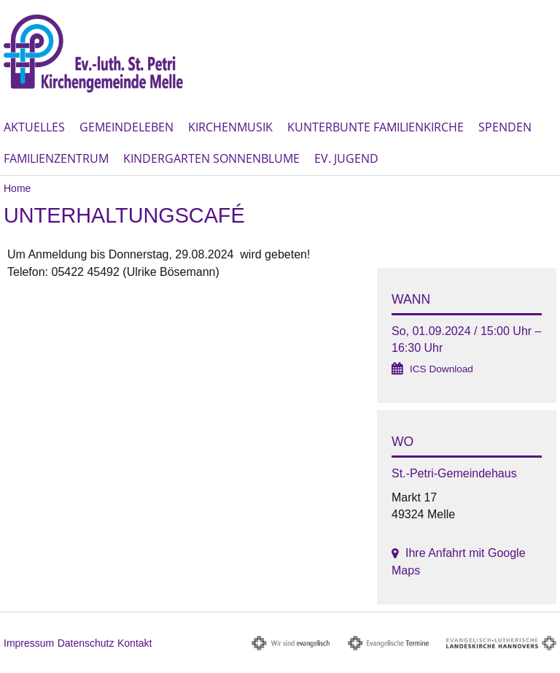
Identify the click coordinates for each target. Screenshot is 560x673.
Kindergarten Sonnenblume (211, 158)
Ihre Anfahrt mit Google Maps (459, 561)
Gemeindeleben (126, 127)
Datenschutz (86, 643)
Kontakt (134, 643)
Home (17, 188)
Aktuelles (34, 127)
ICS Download (441, 369)
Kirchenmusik (230, 127)
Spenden (505, 127)
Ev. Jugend (346, 158)
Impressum (29, 643)
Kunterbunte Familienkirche (375, 127)
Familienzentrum (56, 158)
